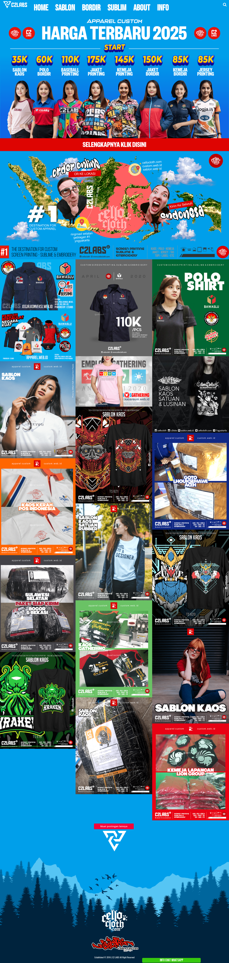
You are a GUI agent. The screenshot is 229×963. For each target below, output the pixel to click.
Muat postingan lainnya (113, 826)
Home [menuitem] (41, 8)
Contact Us (228, 854)
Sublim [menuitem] (117, 8)
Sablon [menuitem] (65, 8)
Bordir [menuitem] (91, 8)
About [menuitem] (141, 8)
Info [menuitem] (163, 8)
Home (220, 854)
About (224, 854)
